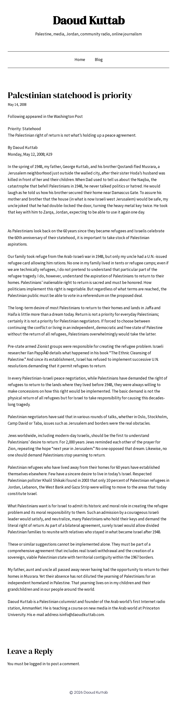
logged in (37, 663)
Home (80, 59)
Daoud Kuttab (88, 20)
